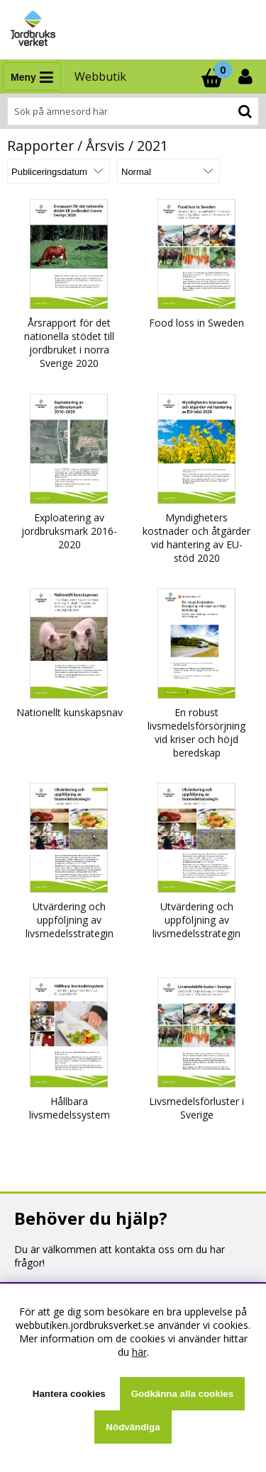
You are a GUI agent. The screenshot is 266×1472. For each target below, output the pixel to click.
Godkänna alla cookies (182, 1393)
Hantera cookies (69, 1393)
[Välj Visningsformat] (168, 171)
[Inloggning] (247, 77)
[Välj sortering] (58, 171)
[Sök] (133, 111)
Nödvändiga (133, 1427)
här (139, 1352)
